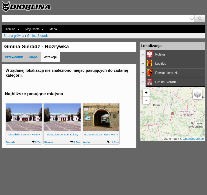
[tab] (172, 54)
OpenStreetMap (193, 138)
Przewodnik (14, 57)
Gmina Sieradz (37, 36)
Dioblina (11, 29)
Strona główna (14, 36)
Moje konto (33, 29)
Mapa (53, 29)
